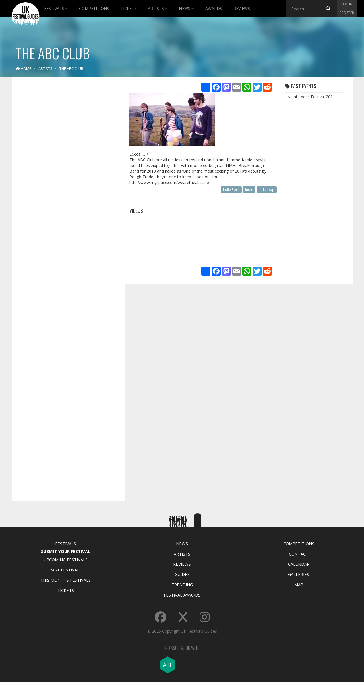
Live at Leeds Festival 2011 (310, 96)
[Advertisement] (64, 170)
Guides (182, 574)
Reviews (241, 8)
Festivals (56, 8)
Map (298, 584)
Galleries (298, 574)
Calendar (298, 564)
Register (347, 12)
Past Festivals (65, 570)
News (186, 8)
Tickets (128, 8)
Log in (347, 4)
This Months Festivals (65, 580)
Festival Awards (182, 595)
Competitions (94, 8)
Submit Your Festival (65, 551)
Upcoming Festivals (66, 559)
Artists (157, 8)
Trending (182, 584)
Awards (213, 8)
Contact (299, 554)
